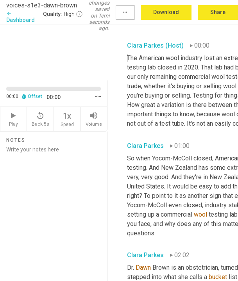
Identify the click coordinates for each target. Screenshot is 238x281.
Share (217, 12)
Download (166, 12)
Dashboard (20, 17)
